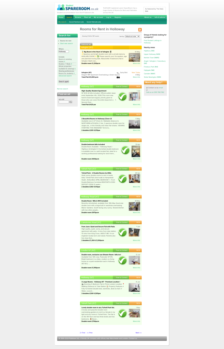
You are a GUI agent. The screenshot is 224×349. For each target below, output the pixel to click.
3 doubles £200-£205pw (91, 293)
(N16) (152, 77)
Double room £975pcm (90, 212)
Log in (109, 17)
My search (62, 22)
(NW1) (149, 74)
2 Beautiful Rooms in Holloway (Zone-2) (97, 119)
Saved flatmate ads (94, 22)
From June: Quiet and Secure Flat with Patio (98, 227)
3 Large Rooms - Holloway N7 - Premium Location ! (101, 282)
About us (147, 17)
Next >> (139, 333)
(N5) (149, 51)
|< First (82, 333)
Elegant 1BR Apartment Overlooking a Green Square (101, 75)
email (161, 88)
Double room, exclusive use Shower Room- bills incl (101, 255)
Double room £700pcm (90, 321)
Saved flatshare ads (76, 22)
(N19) (152, 54)
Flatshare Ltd (74, 338)
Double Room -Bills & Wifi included (95, 201)
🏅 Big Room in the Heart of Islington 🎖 (97, 52)
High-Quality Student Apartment (94, 91)
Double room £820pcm (90, 159)
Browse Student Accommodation (78, 17)
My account (98, 17)
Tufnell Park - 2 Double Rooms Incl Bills (96, 173)
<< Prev (90, 333)
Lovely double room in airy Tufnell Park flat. (98, 308)
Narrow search (62, 89)
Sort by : (130, 36)
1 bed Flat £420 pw (89, 105)
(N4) (151, 67)
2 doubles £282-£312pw (91, 187)
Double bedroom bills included (93, 144)
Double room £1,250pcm (91, 63)
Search (69, 17)
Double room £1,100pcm (91, 268)
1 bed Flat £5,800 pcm (90, 77)
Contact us (133, 338)
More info (136, 63)
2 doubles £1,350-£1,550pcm (93, 240)
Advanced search (65, 76)
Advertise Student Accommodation (87, 17)
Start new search (66, 43)
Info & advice (160, 17)
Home (61, 17)
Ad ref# (61, 99)
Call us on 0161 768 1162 (155, 92)
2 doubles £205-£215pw (91, 130)
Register (118, 17)
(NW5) (151, 58)
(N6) (149, 70)
